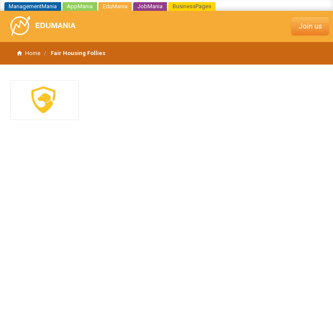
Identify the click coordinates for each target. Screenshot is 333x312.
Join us (310, 26)
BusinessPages (192, 6)
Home (28, 53)
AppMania (80, 6)
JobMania (150, 6)
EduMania (115, 6)
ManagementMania (33, 6)
